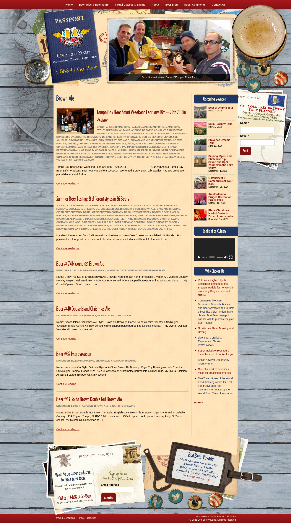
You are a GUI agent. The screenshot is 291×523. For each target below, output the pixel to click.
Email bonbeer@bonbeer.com (195, 477)
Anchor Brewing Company (148, 130)
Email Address (110, 484)
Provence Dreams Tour (219, 141)
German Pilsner (125, 215)
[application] (214, 249)
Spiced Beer (77, 157)
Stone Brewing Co (93, 229)
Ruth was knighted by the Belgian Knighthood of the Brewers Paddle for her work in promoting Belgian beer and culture (215, 287)
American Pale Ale (129, 127)
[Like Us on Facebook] (243, 69)
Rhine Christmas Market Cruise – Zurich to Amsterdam (221, 213)
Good (101, 270)
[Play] (199, 257)
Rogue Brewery (157, 222)
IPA (149, 147)
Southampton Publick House (147, 225)
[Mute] (226, 257)
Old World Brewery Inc (85, 222)
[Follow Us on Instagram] (264, 68)
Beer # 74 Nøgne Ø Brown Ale (80, 263)
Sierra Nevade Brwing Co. (130, 153)
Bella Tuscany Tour (220, 123)
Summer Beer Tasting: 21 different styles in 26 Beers (92, 198)
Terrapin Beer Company (119, 157)
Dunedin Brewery (89, 143)
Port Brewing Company (130, 222)
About (155, 4)
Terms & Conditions (65, 518)
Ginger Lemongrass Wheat (74, 147)
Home (69, 4)
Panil (124, 150)
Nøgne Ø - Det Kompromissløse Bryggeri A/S (136, 270)
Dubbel (72, 143)
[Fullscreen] (231, 257)
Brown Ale (138, 140)
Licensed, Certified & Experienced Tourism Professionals (210, 341)
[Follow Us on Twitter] (253, 85)
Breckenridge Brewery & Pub (120, 209)
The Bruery (144, 157)
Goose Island (106, 315)
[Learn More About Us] (280, 79)
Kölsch (157, 147)
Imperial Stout (136, 147)
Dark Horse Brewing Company (103, 212)
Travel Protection (87, 518)
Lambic (114, 219)
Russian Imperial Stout (144, 150)
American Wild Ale (117, 130)
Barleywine (175, 130)
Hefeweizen (100, 147)
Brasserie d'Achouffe (71, 137)
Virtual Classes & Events (130, 4)
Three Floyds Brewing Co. (145, 229)
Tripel (168, 229)
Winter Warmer (84, 160)
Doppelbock (160, 212)
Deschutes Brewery (137, 212)
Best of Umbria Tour (220, 107)
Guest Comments (195, 4)
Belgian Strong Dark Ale (114, 133)
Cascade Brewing (169, 209)
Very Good (124, 315)
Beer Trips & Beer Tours (93, 4)
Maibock (152, 219)
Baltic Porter (153, 205)
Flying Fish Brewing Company (86, 215)
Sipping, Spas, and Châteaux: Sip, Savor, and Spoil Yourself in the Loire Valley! (220, 162)
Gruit (141, 215)
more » (198, 402)
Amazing (88, 360)
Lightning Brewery (133, 219)
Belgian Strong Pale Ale (148, 133)
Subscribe (108, 497)
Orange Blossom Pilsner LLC (100, 150)
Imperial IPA (117, 147)
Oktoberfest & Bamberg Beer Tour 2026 (220, 180)
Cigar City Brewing (159, 140)
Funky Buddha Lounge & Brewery (157, 143)
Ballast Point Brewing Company (121, 205)
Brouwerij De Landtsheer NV (106, 137)
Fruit (131, 143)
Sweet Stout (94, 157)
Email (244, 135)
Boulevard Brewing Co (84, 209)
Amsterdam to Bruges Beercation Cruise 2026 (219, 197)
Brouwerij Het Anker (83, 140)
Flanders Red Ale (114, 143)
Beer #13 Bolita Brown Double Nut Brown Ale (89, 399)
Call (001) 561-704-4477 (196, 473)
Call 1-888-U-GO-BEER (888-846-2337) (197, 469)
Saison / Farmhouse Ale (96, 153)
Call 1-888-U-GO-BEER (75, 71)
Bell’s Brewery (176, 133)
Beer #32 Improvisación (73, 354)
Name (244, 122)
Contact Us (219, 4)
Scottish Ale (117, 225)
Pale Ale (107, 222)
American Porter (154, 127)
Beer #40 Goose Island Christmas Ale (83, 308)
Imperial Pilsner (72, 219)
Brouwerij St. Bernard (114, 140)
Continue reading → (68, 183)
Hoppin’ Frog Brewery (160, 215)
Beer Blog (171, 4)
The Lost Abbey (163, 157)
